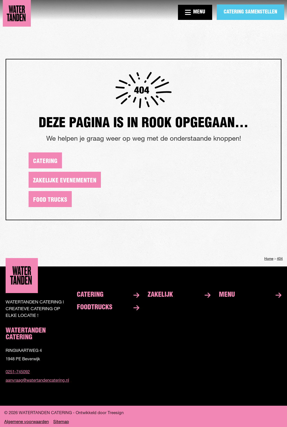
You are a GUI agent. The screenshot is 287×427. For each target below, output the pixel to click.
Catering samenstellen (250, 12)
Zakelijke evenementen (64, 181)
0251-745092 (18, 371)
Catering (45, 161)
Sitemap (61, 421)
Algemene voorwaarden (26, 421)
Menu (195, 12)
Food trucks (50, 200)
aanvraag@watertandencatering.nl (37, 379)
